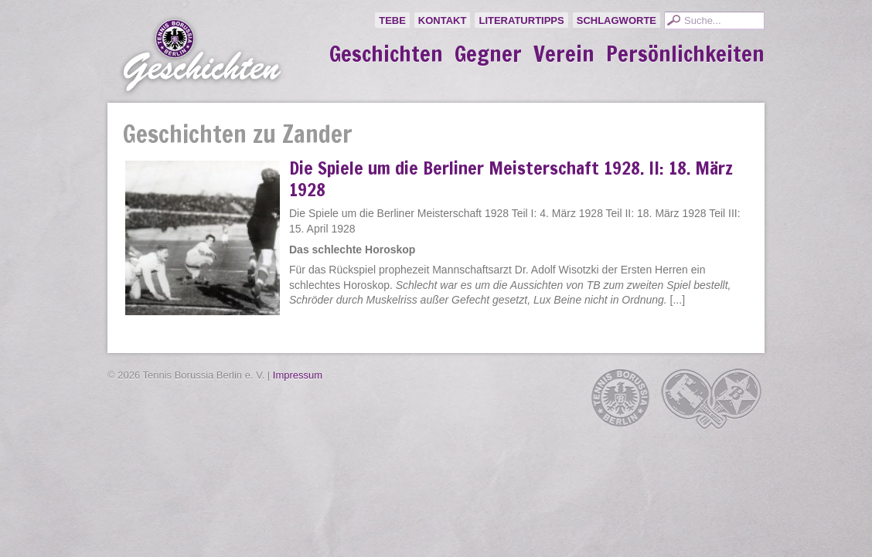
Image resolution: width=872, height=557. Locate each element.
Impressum (297, 375)
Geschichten (386, 54)
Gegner (488, 54)
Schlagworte (616, 20)
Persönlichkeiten (685, 54)
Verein (563, 54)
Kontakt (442, 20)
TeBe (392, 20)
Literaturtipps (521, 20)
